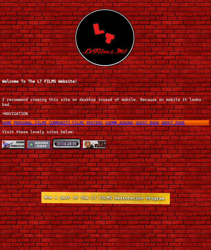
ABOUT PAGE (173, 122)
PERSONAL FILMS (30, 122)
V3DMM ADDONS (119, 122)
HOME (6, 122)
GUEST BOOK (147, 122)
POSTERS (94, 122)
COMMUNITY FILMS (66, 122)
